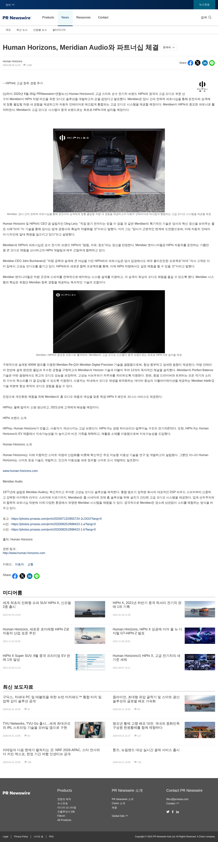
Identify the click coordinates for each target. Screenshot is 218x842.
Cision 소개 (118, 803)
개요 (8, 29)
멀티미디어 (59, 29)
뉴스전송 (204, 4)
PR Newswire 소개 (127, 790)
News (65, 17)
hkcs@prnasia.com (177, 799)
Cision (202, 836)
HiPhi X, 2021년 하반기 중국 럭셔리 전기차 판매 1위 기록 (147, 605)
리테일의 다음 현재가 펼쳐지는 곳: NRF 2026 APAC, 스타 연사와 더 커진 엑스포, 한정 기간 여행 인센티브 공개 (51, 752)
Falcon (61, 815)
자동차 (19, 564)
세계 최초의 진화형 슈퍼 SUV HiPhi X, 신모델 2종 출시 (37, 605)
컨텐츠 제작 (64, 799)
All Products (64, 820)
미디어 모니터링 (66, 807)
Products (48, 17)
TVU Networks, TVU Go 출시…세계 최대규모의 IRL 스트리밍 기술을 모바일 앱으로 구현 (36, 725)
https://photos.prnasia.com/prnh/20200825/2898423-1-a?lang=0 (53, 524)
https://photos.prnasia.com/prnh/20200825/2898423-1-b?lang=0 (53, 529)
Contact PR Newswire (184, 790)
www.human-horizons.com (20, 470)
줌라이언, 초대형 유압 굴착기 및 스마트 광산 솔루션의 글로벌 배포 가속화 (146, 699)
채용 (114, 807)
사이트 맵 (38, 836)
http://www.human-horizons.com (24, 553)
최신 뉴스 (22, 29)
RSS (51, 836)
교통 (30, 564)
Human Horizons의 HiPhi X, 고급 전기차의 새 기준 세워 (146, 658)
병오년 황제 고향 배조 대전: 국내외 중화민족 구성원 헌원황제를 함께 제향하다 (146, 725)
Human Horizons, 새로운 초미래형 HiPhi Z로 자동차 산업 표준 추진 (36, 631)
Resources (83, 17)
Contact (103, 17)
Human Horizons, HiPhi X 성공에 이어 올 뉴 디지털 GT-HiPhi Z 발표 (147, 631)
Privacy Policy (21, 836)
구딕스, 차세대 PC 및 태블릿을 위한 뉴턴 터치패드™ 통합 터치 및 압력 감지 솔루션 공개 (52, 699)
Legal (5, 836)
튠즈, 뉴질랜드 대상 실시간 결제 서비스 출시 (146, 750)
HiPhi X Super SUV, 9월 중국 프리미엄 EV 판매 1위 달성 (36, 658)
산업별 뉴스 (40, 29)
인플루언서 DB (66, 811)
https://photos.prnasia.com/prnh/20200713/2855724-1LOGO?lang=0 (56, 518)
